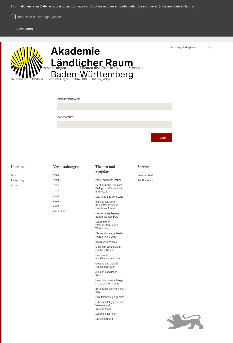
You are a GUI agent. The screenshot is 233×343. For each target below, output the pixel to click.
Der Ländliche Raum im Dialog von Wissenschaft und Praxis (109, 188)
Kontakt (15, 185)
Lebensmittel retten (106, 313)
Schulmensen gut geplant (109, 297)
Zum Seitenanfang (21, 335)
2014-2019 (59, 210)
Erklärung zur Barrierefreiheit (115, 335)
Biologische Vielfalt (106, 241)
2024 (56, 185)
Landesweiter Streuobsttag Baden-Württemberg (107, 225)
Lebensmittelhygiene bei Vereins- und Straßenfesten (109, 305)
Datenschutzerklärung (178, 6)
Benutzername (68, 99)
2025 (56, 180)
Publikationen (145, 180)
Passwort (65, 117)
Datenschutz (90, 335)
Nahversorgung (104, 318)
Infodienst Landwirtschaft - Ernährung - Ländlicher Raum (190, 335)
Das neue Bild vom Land (109, 196)
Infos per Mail (145, 175)
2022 (56, 195)
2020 (56, 205)
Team (14, 175)
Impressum (74, 335)
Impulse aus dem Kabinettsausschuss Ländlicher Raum (106, 205)
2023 (56, 190)
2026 (56, 175)
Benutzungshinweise (144, 335)
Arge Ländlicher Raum (108, 179)
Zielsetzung (17, 180)
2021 (56, 200)
